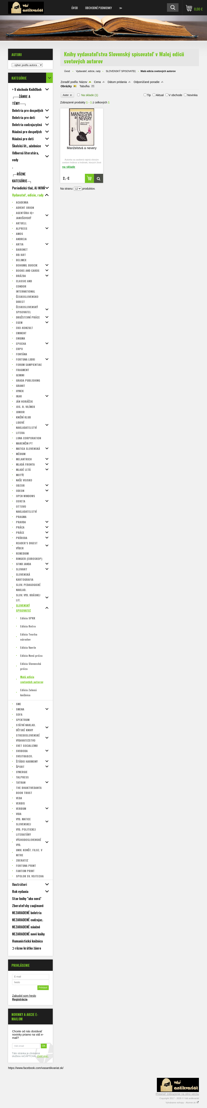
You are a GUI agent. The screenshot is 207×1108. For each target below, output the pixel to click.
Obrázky (66, 86)
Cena (97, 82)
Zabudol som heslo (24, 995)
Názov (83, 82)
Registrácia (19, 999)
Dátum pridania (117, 82)
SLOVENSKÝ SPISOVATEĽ (121, 71)
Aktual (160, 95)
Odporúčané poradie (146, 82)
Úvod (74, 7)
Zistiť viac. (43, 1056)
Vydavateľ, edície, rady (88, 71)
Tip (149, 95)
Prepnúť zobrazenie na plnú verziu (177, 1094)
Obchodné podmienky (98, 7)
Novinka (192, 95)
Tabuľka (85, 86)
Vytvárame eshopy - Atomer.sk (182, 1102)
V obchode (175, 95)
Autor (67, 95)
